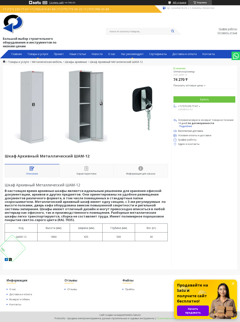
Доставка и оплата (184, 54)
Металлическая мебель (47, 62)
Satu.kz (137, 315)
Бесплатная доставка (190, 130)
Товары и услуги (37, 54)
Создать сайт (56, 2)
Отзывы (72, 289)
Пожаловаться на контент (171, 318)
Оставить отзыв (227, 33)
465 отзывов (179, 2)
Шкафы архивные (76, 62)
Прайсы (129, 289)
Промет (59, 54)
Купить (204, 99)
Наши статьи (77, 54)
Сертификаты (158, 54)
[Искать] (172, 31)
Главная (16, 54)
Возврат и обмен (19, 299)
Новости (97, 54)
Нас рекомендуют (132, 54)
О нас (111, 54)
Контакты (208, 54)
